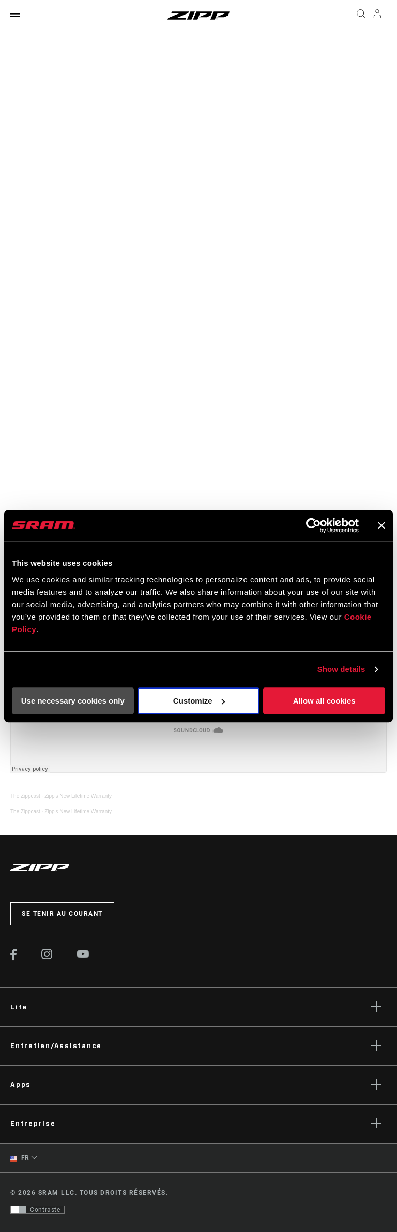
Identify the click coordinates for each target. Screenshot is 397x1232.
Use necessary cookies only (73, 700)
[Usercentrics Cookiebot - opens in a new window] (313, 525)
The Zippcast (25, 796)
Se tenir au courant (62, 914)
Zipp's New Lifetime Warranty (78, 796)
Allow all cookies (324, 700)
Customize (199, 700)
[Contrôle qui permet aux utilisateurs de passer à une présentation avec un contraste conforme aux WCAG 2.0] (37, 1210)
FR (19, 1158)
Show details (341, 669)
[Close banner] (381, 525)
